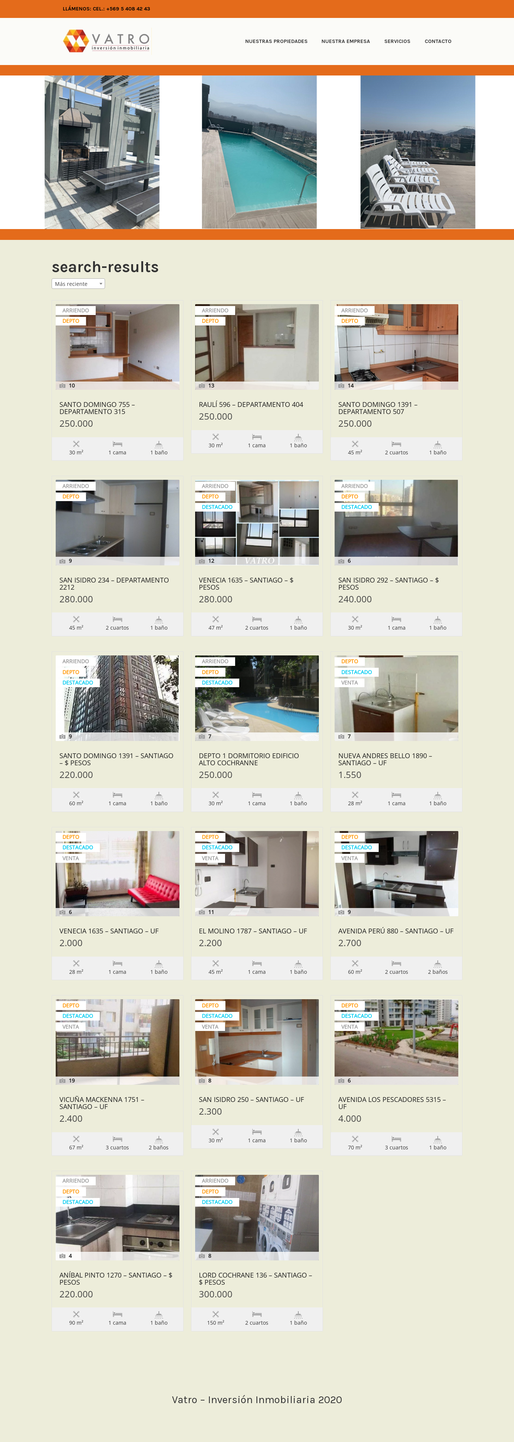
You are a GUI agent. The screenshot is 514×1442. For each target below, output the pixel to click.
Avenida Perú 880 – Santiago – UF (395, 931)
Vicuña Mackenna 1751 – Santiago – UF (101, 1103)
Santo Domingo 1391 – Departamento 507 (378, 408)
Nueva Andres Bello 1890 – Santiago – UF (385, 759)
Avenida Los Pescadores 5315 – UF (392, 1103)
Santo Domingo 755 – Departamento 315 (97, 408)
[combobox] (78, 283)
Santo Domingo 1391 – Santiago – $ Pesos (116, 759)
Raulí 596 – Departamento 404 (251, 405)
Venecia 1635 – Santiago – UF (108, 931)
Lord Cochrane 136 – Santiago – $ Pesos (255, 1279)
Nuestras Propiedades (276, 41)
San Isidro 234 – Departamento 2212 (114, 584)
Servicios (397, 41)
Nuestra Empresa (345, 41)
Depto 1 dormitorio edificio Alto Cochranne (249, 759)
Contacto (438, 41)
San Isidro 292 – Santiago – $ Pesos (388, 584)
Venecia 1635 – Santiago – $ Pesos (246, 584)
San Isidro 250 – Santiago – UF (251, 1100)
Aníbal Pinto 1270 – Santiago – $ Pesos (115, 1279)
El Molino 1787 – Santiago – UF (253, 931)
